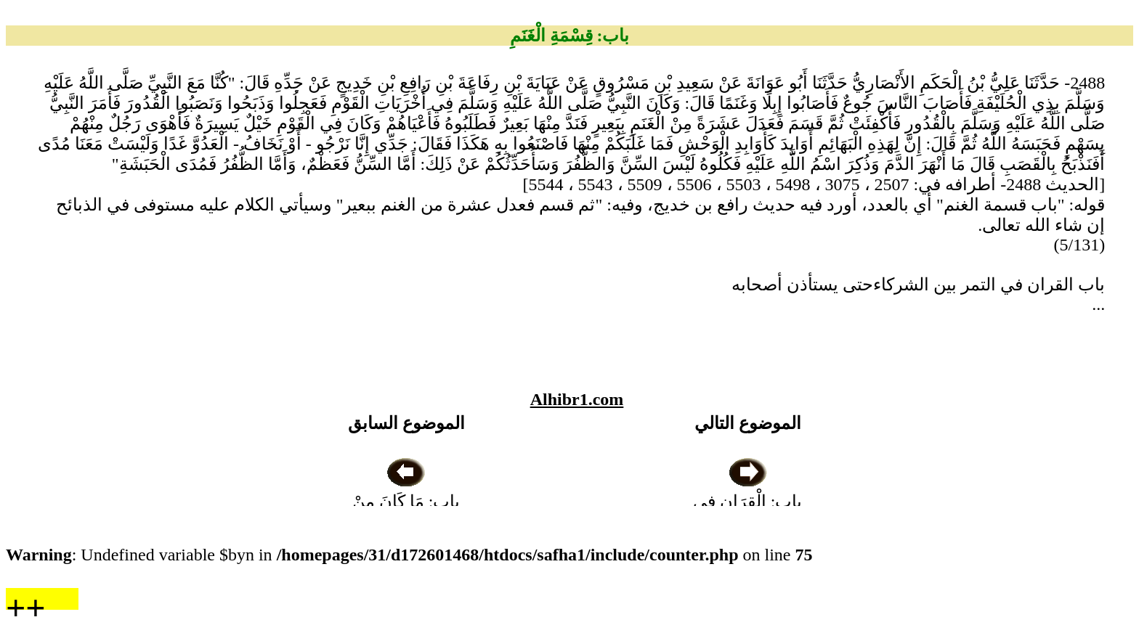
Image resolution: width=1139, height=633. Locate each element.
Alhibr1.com (577, 399)
